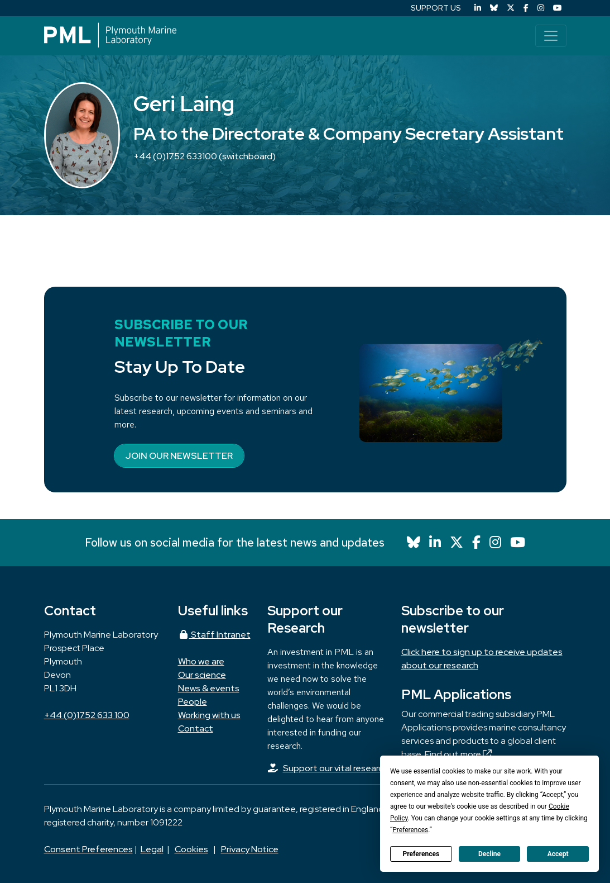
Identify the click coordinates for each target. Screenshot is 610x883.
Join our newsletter (179, 456)
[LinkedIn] (477, 8)
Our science (202, 675)
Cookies (191, 849)
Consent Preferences (88, 849)
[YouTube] (557, 8)
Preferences (421, 854)
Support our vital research (335, 768)
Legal (152, 849)
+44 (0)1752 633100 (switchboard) (204, 156)
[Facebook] (526, 8)
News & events (208, 688)
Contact (195, 728)
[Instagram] (540, 8)
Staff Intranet (214, 634)
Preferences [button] (410, 830)
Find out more (458, 754)
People (192, 702)
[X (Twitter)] (511, 8)
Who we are (201, 661)
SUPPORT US (436, 8)
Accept (558, 854)
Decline (489, 854)
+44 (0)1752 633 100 (86, 715)
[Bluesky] (494, 8)
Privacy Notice (249, 849)
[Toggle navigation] (550, 36)
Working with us (209, 715)
